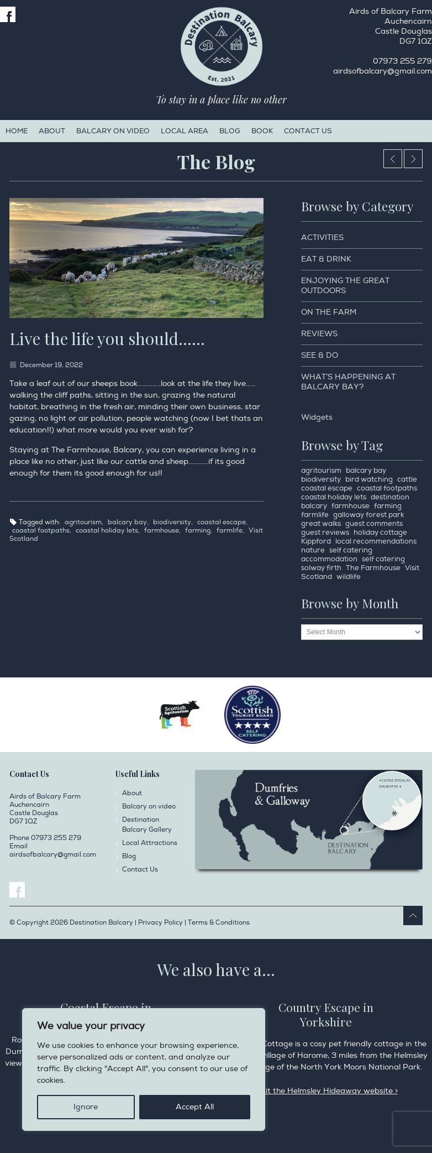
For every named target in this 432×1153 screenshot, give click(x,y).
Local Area (184, 131)
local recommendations (376, 541)
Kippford (316, 541)
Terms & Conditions (219, 923)
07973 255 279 (402, 61)
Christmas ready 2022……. (392, 158)
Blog (229, 131)
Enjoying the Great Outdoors (345, 285)
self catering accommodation (336, 555)
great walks (321, 523)
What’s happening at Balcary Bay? (348, 382)
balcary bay (127, 522)
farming (197, 530)
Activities (322, 237)
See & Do (319, 355)
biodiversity (172, 522)
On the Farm (328, 312)
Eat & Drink (326, 259)
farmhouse (161, 530)
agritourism (83, 522)
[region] (143, 1069)
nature (313, 550)
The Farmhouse (373, 568)
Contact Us (308, 131)
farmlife (230, 530)
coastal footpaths (41, 530)
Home (17, 131)
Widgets (317, 417)
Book (262, 131)
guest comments (374, 523)
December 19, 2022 (51, 365)
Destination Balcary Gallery (147, 825)
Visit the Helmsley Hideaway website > (326, 1090)
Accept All (195, 1107)
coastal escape (221, 522)
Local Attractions (149, 843)
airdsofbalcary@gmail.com (382, 71)
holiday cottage (380, 532)
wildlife (348, 576)
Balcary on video (113, 131)
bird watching (369, 479)
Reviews (319, 333)
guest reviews (325, 532)
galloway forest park (368, 514)
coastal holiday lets (107, 530)
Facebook (7, 14)
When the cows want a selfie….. (413, 158)
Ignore (85, 1107)
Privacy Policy (94, 1080)
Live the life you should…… (107, 338)
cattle (407, 479)
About (52, 131)
